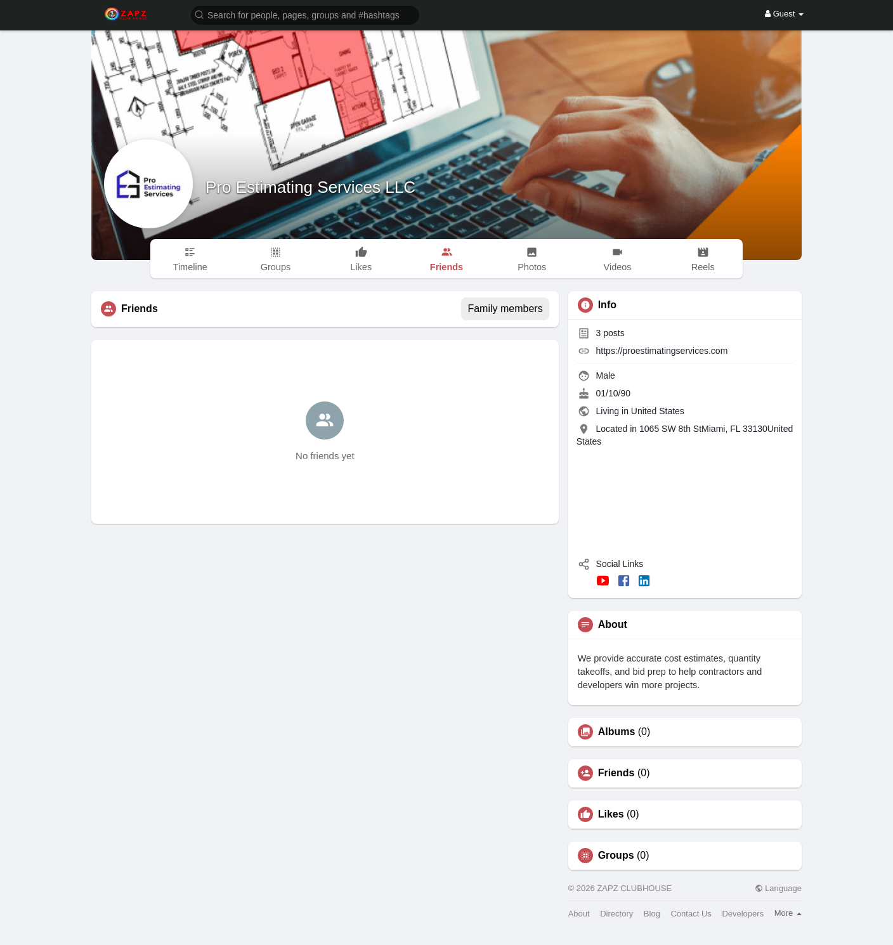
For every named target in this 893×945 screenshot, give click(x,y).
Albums (617, 732)
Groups (616, 855)
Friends (616, 773)
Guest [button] (784, 13)
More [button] (788, 913)
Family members (504, 308)
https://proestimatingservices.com (662, 351)
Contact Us (690, 913)
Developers (743, 913)
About (579, 913)
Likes (611, 814)
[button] (305, 14)
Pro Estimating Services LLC (310, 187)
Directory (616, 913)
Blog (652, 913)
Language (778, 888)
